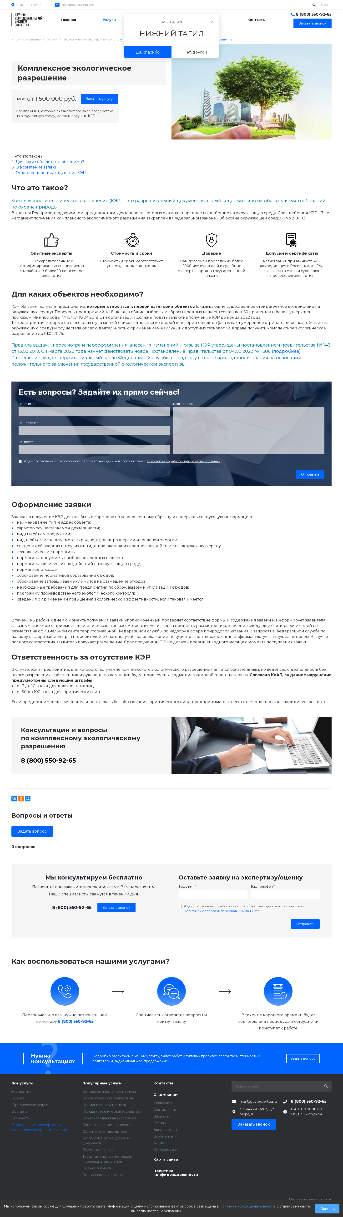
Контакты (163, 1083)
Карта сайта (165, 1159)
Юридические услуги (29, 1105)
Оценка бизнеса (96, 1168)
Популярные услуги (102, 1083)
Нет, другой (195, 52)
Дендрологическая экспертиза (109, 1091)
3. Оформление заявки (34, 167)
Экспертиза (21, 1091)
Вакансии (161, 1116)
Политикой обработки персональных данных (183, 461)
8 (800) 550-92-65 (314, 14)
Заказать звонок (116, 907)
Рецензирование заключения (107, 1125)
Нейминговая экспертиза (104, 1105)
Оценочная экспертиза (102, 1175)
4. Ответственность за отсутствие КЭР (48, 172)
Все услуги (22, 1083)
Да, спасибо (148, 52)
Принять (327, 1209)
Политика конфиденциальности (175, 1173)
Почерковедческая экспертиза (109, 1118)
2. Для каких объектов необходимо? (47, 161)
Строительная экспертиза (104, 1131)
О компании (165, 1095)
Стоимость (20, 1118)
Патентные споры (97, 1150)
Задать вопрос (32, 831)
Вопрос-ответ (165, 1130)
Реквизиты (162, 1103)
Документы (163, 1136)
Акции (158, 1143)
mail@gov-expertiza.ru (78, 4)
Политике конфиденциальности (247, 1206)
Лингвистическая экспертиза (107, 1098)
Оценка (18, 1098)
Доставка (19, 1111)
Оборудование (166, 1149)
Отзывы (159, 1123)
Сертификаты (165, 1110)
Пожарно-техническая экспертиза (111, 1111)
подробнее (286, 351)
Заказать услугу (99, 99)
